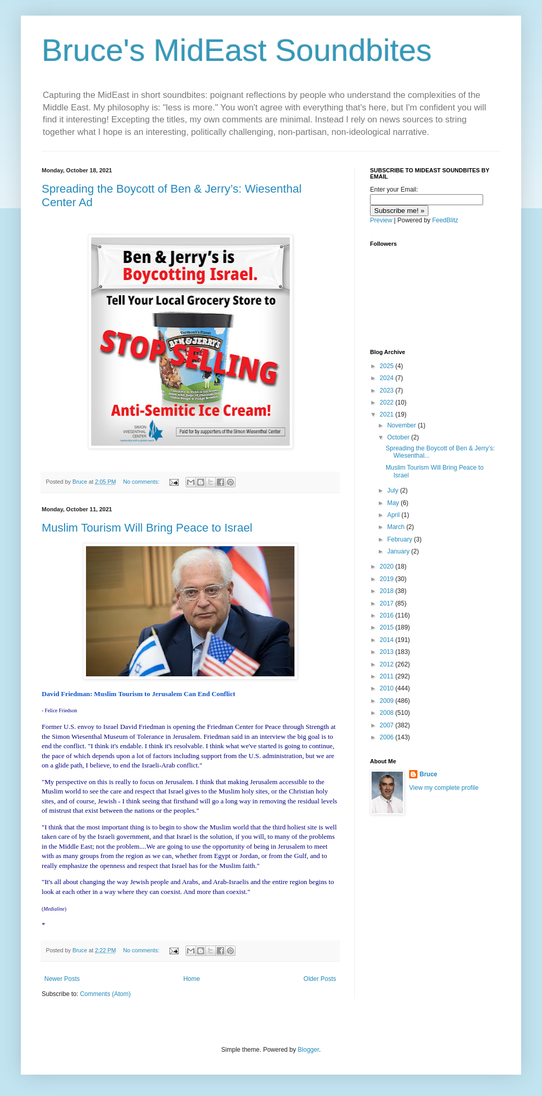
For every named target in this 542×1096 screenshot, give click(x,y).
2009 (388, 700)
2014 (388, 640)
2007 (388, 725)
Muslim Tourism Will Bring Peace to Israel (147, 527)
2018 (388, 591)
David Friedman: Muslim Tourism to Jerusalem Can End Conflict (138, 694)
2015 (388, 627)
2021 (388, 414)
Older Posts (319, 978)
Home (191, 978)
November (402, 425)
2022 (388, 402)
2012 (388, 664)
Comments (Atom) (105, 994)
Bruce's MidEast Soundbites (237, 50)
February (400, 539)
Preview (381, 220)
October (399, 437)
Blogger (308, 1049)
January (399, 551)
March (396, 527)
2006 (388, 737)
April (394, 515)
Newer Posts (62, 978)
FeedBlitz (445, 220)
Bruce (428, 774)
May (394, 503)
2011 (388, 676)
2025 (388, 366)
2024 (388, 378)
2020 (388, 566)
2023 (388, 390)
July (393, 490)
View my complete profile (443, 787)
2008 (388, 712)
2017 (388, 603)
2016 (388, 615)
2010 (388, 688)
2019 (388, 579)
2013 (388, 652)
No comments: (142, 481)
